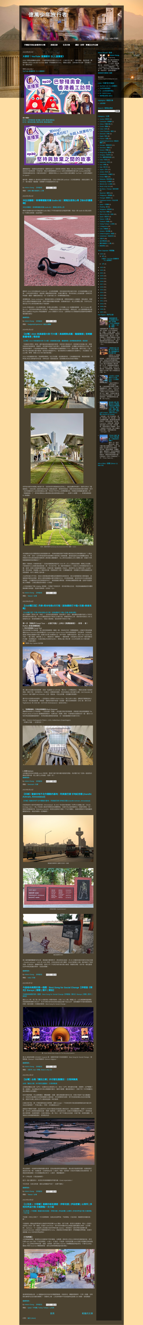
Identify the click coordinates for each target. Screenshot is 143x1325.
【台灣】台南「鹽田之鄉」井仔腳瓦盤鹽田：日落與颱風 (50, 1079)
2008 (102, 309)
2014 (102, 292)
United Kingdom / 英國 (107, 233)
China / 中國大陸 (105, 124)
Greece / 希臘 (104, 150)
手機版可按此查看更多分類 (34, 45)
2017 (102, 284)
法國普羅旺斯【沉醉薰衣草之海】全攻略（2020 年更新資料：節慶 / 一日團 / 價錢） (114, 322)
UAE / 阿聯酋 (104, 229)
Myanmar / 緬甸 (105, 193)
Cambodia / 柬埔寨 (106, 121)
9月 (103, 256)
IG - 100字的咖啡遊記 (106, 91)
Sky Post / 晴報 (104, 212)
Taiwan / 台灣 (32, 596)
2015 (102, 290)
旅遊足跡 (54, 45)
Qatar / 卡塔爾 (32, 1308)
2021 (102, 273)
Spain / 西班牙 (104, 216)
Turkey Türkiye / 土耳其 (46, 1308)
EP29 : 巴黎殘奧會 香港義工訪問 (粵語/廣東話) (39, 120)
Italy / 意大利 (104, 167)
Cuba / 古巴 (103, 129)
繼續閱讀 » (26, 317)
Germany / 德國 (105, 147)
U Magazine (103, 226)
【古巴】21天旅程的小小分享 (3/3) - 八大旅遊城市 (114, 378)
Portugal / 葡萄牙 (105, 198)
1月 (103, 264)
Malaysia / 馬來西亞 (106, 179)
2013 (102, 295)
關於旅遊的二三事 (38, 191)
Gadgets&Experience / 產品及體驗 (39, 324)
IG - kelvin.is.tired (105, 93)
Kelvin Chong (114, 55)
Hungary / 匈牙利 (105, 155)
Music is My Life (46, 1070)
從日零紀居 (103, 241)
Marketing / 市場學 (105, 181)
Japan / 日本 (104, 169)
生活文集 (66, 45)
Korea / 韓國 (104, 177)
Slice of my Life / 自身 (106, 214)
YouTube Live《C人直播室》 (109, 86)
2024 (102, 254)
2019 (102, 278)
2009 (102, 306)
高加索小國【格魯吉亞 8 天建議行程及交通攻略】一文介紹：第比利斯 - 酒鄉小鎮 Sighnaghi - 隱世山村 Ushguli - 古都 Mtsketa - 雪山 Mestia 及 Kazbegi (109, 408)
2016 (102, 287)
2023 (102, 267)
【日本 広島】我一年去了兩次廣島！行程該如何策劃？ (114, 438)
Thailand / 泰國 (104, 221)
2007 (102, 312)
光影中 (30, 1070)
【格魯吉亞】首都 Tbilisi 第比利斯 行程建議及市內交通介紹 (114, 350)
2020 (102, 276)
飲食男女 (102, 246)
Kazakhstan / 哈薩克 (106, 174)
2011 (102, 301)
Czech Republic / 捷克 (107, 131)
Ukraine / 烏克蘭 (105, 231)
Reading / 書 (104, 207)
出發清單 (102, 103)
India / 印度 (31, 978)
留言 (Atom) (32, 1318)
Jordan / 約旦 (104, 172)
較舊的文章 (87, 1313)
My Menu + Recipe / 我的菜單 (109, 189)
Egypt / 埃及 (103, 136)
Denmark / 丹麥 (33, 784)
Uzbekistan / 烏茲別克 (107, 236)
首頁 (52, 1313)
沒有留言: (39, 187)
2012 (102, 298)
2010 (102, 304)
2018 (102, 281)
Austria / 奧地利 (105, 119)
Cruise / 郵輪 (104, 126)
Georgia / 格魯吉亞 (106, 145)
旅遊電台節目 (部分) (106, 96)
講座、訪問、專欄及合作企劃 (86, 45)
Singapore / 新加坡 (106, 209)
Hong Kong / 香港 (105, 152)
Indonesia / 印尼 (105, 162)
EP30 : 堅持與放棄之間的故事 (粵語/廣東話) (38, 122)
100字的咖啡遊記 (105, 88)
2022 (102, 270)
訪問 (29, 191)
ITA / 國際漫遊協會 (105, 157)
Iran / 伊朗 (36, 1070)
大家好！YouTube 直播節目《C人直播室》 (44, 56)
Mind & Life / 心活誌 (106, 184)
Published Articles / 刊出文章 (109, 200)
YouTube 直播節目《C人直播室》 (34, 71)
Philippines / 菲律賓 (106, 195)
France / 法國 (104, 138)
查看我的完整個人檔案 (105, 73)
